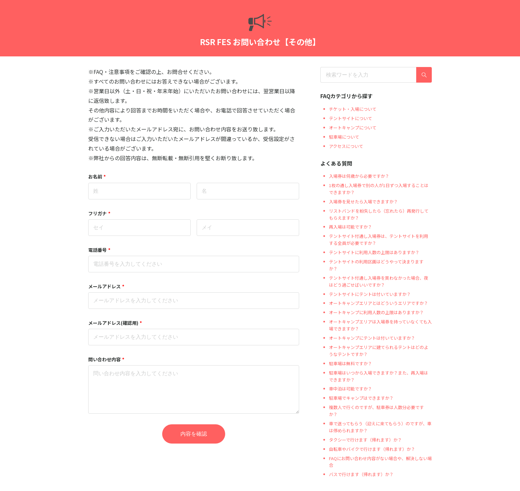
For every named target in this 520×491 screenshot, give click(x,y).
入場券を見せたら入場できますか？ (363, 201)
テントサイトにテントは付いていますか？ (370, 294)
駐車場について (344, 137)
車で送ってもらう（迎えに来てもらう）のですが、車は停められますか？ (380, 427)
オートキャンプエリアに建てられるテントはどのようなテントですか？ (378, 350)
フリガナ (99, 213)
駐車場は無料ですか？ (350, 363)
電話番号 (99, 249)
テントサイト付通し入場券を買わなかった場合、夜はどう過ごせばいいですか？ (378, 281)
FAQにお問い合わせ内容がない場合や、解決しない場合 (380, 461)
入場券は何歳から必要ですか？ (359, 176)
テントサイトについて (350, 118)
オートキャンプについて (352, 127)
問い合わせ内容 (106, 359)
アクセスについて (346, 146)
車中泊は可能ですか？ (350, 389)
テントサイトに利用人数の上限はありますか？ (374, 252)
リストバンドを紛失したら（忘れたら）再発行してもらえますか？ (378, 214)
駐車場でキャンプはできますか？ (361, 398)
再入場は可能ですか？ (350, 227)
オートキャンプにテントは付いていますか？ (372, 338)
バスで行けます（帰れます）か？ (361, 474)
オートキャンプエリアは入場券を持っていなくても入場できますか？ (380, 325)
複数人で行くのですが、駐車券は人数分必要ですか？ (376, 410)
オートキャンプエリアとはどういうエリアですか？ (378, 303)
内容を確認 (193, 434)
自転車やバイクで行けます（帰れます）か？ (372, 449)
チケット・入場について (352, 109)
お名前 (97, 176)
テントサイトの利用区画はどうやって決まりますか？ (376, 265)
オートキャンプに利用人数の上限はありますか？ (376, 312)
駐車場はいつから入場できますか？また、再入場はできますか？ (378, 376)
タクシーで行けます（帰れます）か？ (365, 440)
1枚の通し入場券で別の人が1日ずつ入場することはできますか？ (378, 188)
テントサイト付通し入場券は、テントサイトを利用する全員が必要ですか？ (378, 239)
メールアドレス (106, 286)
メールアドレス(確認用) (115, 322)
